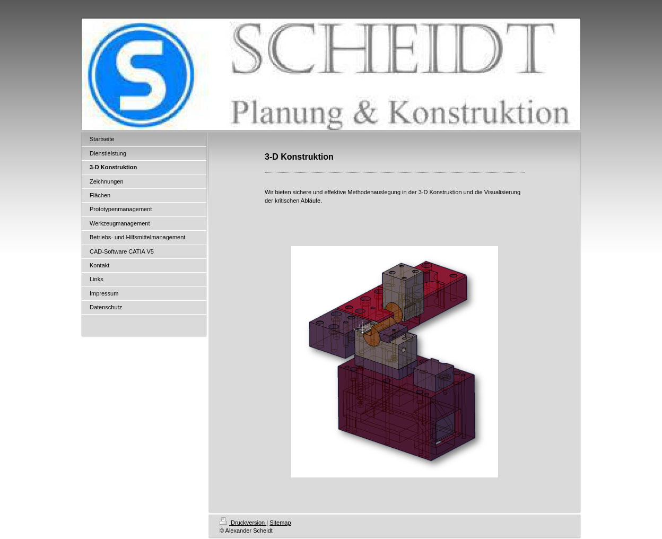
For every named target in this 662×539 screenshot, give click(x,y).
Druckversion (243, 522)
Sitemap (280, 522)
